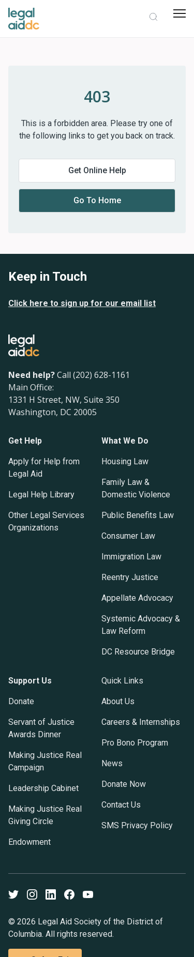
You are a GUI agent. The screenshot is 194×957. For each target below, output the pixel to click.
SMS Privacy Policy (137, 825)
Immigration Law (131, 556)
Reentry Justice (129, 577)
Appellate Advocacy (137, 598)
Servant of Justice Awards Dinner (41, 728)
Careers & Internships (140, 722)
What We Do (124, 441)
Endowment (29, 842)
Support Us (30, 681)
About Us (118, 701)
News (112, 763)
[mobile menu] (179, 13)
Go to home (97, 200)
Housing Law (124, 461)
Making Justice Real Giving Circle (45, 815)
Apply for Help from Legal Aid (44, 468)
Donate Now (123, 784)
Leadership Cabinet (43, 788)
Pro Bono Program (134, 743)
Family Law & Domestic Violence (135, 488)
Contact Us (121, 805)
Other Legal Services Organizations (46, 521)
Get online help (97, 170)
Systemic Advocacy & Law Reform (140, 625)
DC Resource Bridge (138, 652)
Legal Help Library (41, 494)
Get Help (25, 441)
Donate (21, 701)
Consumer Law (128, 536)
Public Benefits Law (137, 515)
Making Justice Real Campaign (45, 761)
